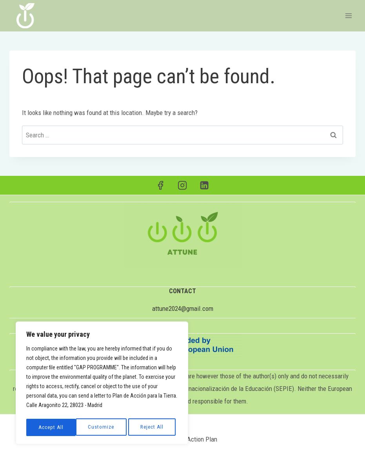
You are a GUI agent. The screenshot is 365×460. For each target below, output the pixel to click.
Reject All (102, 427)
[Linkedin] (204, 185)
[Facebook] (160, 185)
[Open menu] (348, 15)
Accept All (153, 427)
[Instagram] (182, 185)
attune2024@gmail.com (182, 308)
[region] (102, 384)
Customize (51, 427)
